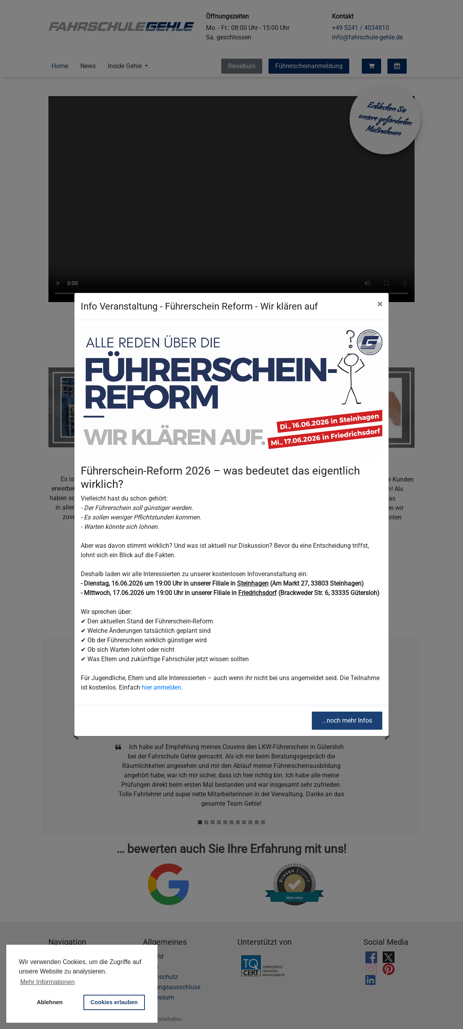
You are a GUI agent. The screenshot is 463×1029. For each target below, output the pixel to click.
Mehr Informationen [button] (47, 982)
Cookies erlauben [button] (114, 1002)
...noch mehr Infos (347, 720)
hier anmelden (161, 687)
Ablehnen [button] (50, 1002)
